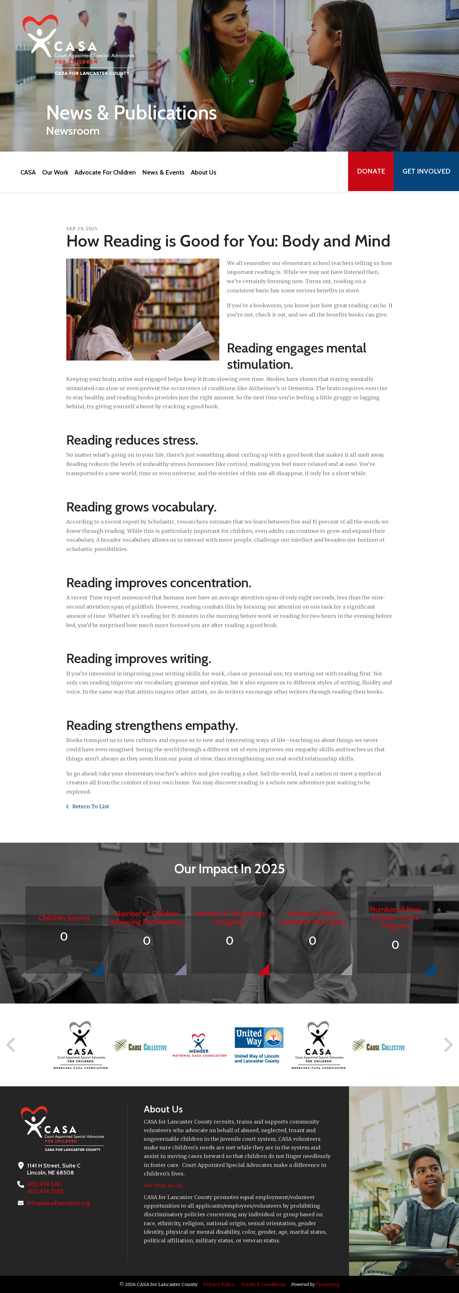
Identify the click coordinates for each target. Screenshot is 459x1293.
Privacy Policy (219, 1284)
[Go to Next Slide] (448, 1044)
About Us (202, 172)
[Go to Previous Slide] (11, 1044)
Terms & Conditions (263, 1284)
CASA (26, 172)
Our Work (53, 172)
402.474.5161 (43, 1184)
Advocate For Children (103, 172)
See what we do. (164, 1185)
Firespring (328, 1284)
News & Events (162, 172)
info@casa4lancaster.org (58, 1203)
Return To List (90, 806)
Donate (368, 172)
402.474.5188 (44, 1191)
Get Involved (425, 172)
